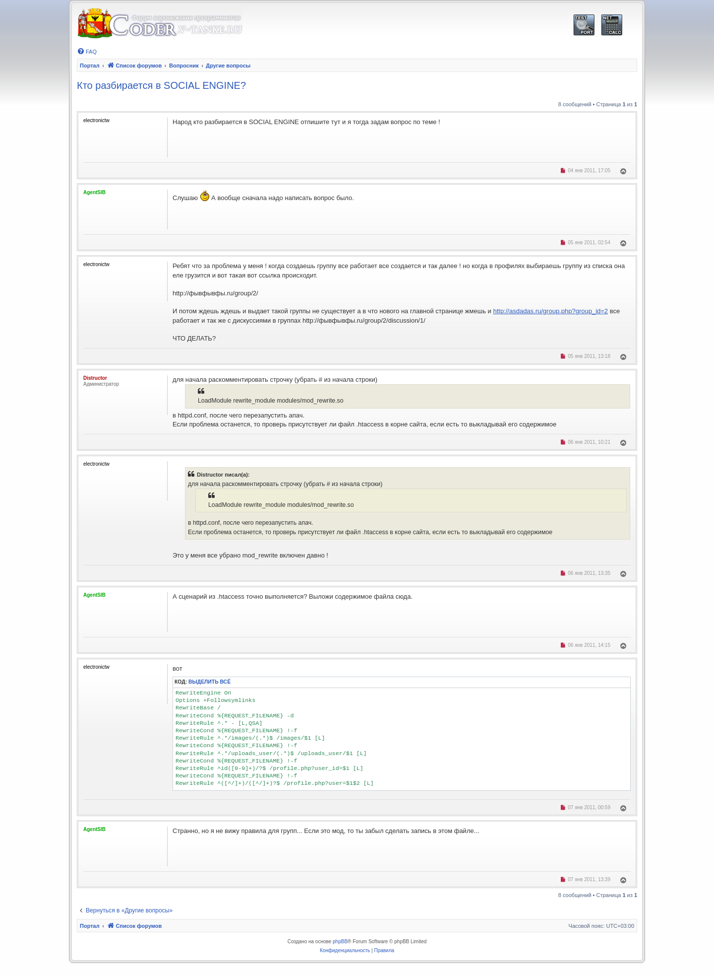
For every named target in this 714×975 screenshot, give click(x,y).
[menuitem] (87, 52)
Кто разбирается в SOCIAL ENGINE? (161, 85)
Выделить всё (209, 682)
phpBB (340, 941)
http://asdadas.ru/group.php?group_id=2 (550, 311)
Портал (90, 66)
